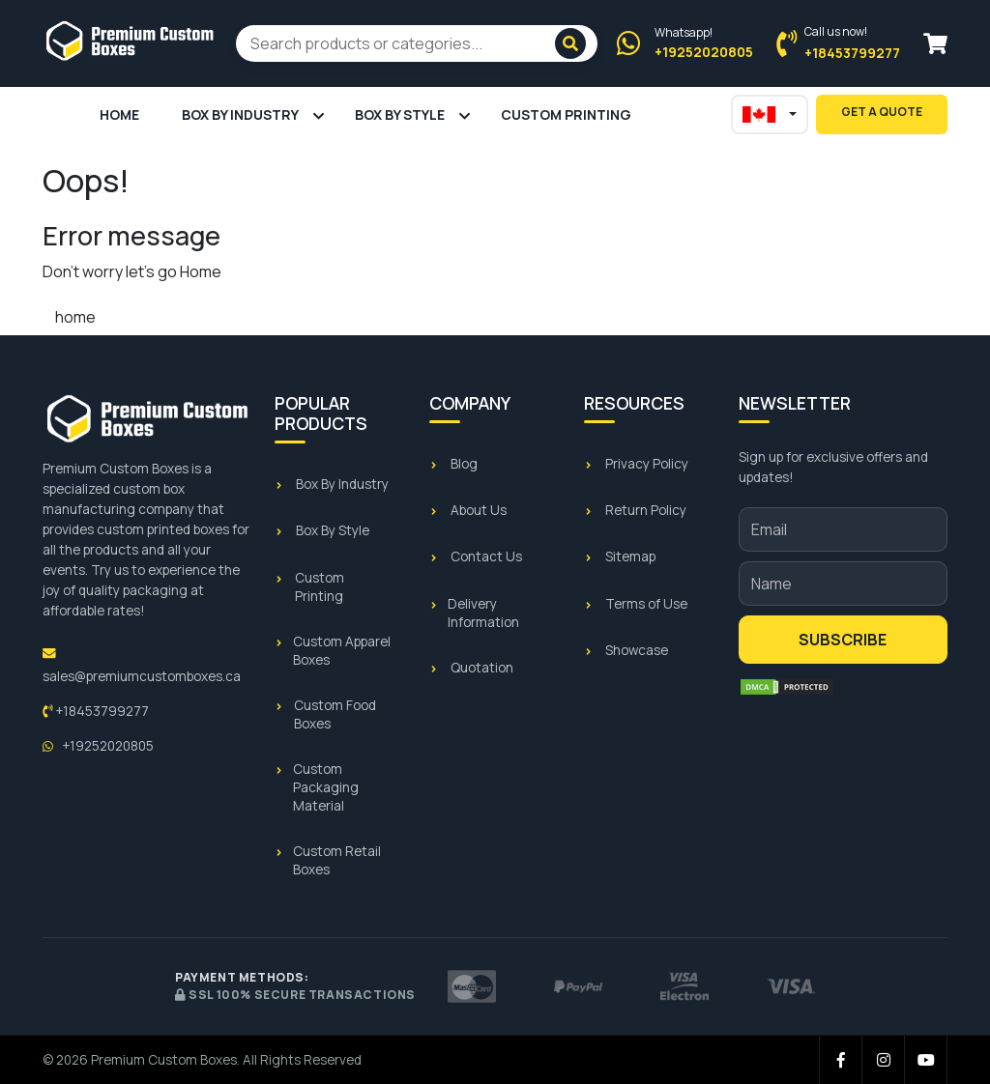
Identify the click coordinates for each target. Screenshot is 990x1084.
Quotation (482, 667)
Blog (464, 463)
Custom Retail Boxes (337, 860)
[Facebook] (841, 1060)
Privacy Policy (646, 463)
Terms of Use (646, 604)
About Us (479, 510)
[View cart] (935, 44)
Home (119, 114)
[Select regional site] (769, 114)
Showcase (636, 650)
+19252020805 (98, 746)
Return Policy (645, 510)
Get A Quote (881, 111)
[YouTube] (926, 1060)
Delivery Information (483, 613)
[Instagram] (883, 1060)
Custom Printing (566, 114)
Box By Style (400, 114)
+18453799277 (96, 711)
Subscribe (843, 639)
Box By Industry (240, 114)
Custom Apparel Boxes (342, 651)
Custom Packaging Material (326, 787)
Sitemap (630, 556)
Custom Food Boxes (335, 714)
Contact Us (486, 556)
